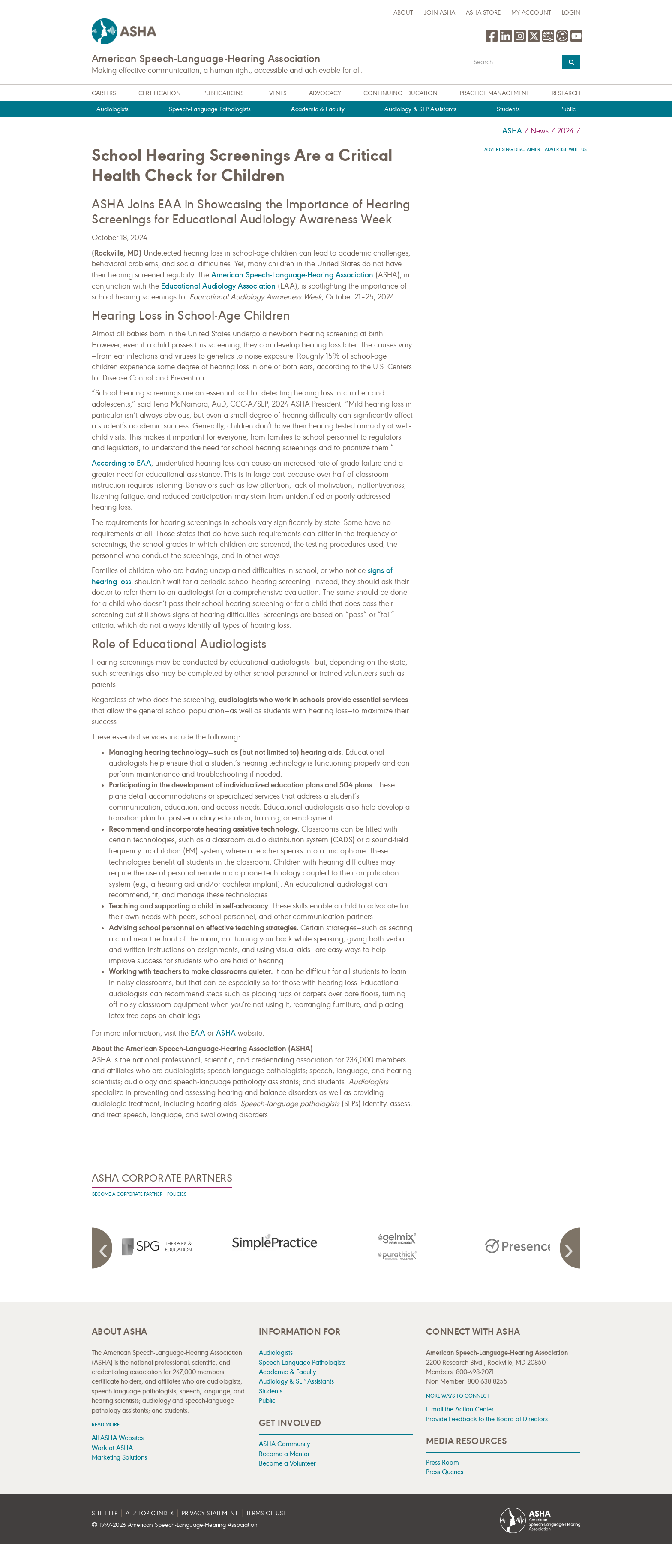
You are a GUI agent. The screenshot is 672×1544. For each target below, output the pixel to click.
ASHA (512, 131)
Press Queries (444, 1472)
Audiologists (112, 109)
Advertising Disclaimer (512, 149)
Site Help (104, 1513)
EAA (198, 1033)
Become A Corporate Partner (127, 1194)
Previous (104, 1248)
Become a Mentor (284, 1454)
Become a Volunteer (287, 1463)
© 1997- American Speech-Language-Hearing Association (175, 1525)
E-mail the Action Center (460, 1409)
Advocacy (325, 93)
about (403, 12)
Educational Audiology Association (218, 286)
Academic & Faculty (318, 109)
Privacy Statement (210, 1513)
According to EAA (121, 463)
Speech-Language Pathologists (210, 109)
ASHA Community (284, 1444)
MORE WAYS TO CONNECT (457, 1396)
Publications (223, 93)
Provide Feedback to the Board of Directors (487, 1419)
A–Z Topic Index (150, 1513)
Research (566, 93)
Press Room (442, 1462)
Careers (104, 93)
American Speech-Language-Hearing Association (292, 275)
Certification (159, 93)
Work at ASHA (112, 1448)
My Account (531, 12)
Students (508, 109)
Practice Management (494, 93)
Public (568, 109)
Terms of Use (266, 1513)
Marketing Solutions (119, 1457)
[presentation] (153, 1246)
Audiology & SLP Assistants (420, 109)
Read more (106, 1424)
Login (571, 12)
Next (567, 1248)
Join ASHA (439, 12)
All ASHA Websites (118, 1438)
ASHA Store (483, 12)
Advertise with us (566, 149)
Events (276, 93)
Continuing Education (400, 93)
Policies (176, 1194)
